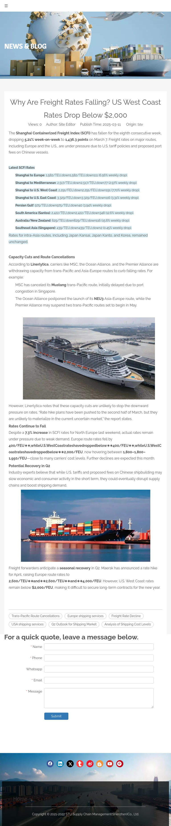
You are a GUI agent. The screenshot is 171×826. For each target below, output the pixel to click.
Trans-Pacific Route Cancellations (35, 616)
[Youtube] (109, 763)
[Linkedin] (60, 763)
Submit (56, 716)
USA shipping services (27, 624)
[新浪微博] (90, 763)
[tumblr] (79, 763)
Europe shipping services (85, 616)
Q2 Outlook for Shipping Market (73, 624)
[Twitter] (70, 763)
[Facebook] (50, 763)
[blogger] (99, 763)
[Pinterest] (119, 763)
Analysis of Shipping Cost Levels (127, 624)
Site (140, 124)
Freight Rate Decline (126, 616)
